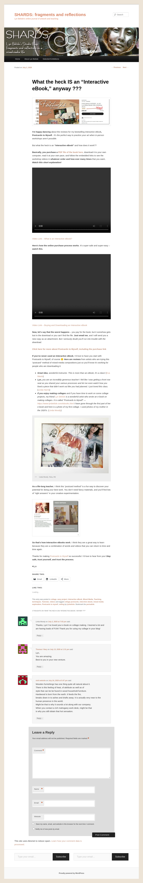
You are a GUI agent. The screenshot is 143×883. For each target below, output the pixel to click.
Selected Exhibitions (51, 59)
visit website (41, 681)
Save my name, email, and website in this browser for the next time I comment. (65, 824)
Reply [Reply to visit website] (39, 718)
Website (37, 816)
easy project (62, 599)
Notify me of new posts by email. (47, 829)
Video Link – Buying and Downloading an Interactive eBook (59, 325)
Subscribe (61, 857)
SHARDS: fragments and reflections (50, 14)
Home (17, 59)
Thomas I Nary (41, 649)
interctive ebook (86, 602)
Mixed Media (88, 599)
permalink (90, 604)
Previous (116, 67)
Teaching (97, 599)
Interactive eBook (75, 599)
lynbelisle (71, 604)
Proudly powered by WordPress (71, 873)
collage (53, 599)
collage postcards (72, 602)
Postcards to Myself (59, 556)
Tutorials (45, 602)
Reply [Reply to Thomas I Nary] (39, 666)
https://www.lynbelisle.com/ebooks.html (55, 403)
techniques (36, 602)
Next (125, 67)
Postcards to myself (50, 604)
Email (38, 803)
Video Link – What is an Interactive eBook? (52, 238)
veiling (61, 604)
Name (38, 789)
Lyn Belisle (60, 396)
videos (52, 602)
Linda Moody (55, 410)
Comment (39, 751)
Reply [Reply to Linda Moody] (39, 635)
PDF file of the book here (70, 152)
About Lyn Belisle (31, 59)
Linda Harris (43, 390)
